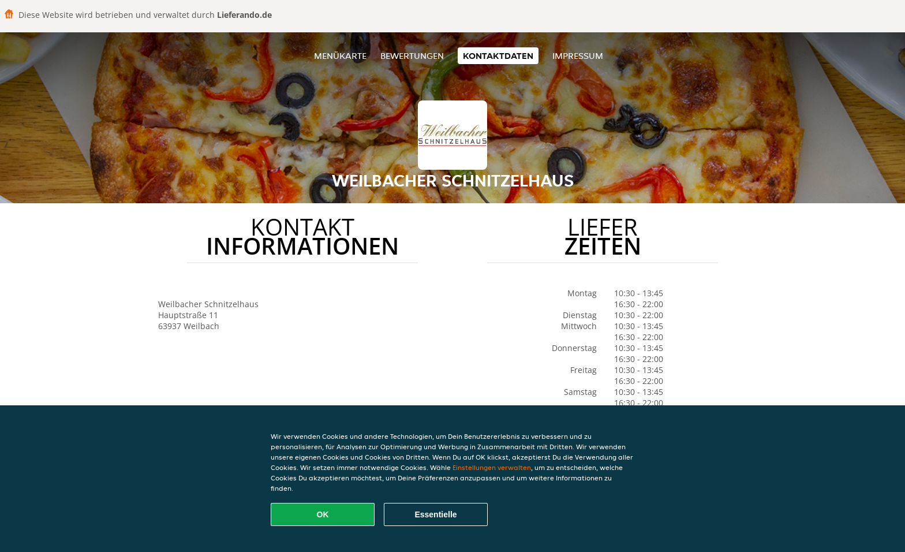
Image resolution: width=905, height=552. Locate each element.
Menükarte (340, 56)
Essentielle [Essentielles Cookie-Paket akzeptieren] (435, 514)
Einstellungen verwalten (491, 467)
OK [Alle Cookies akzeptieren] (323, 514)
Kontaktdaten (498, 56)
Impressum (577, 56)
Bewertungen (412, 56)
